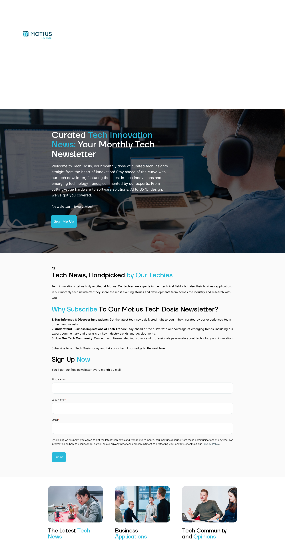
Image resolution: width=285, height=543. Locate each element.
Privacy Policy (210, 443)
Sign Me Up (64, 221)
